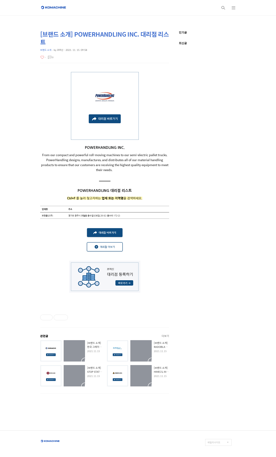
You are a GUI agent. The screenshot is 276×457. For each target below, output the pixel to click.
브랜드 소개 (45, 50)
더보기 (165, 336)
